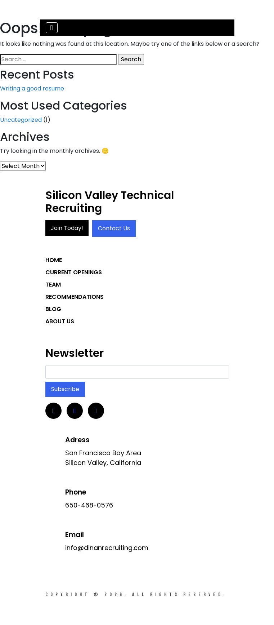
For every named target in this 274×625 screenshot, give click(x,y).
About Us (59, 321)
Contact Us (114, 228)
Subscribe (65, 389)
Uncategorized (21, 120)
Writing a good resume (32, 88)
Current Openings (73, 272)
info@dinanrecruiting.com (106, 547)
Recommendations (74, 297)
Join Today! (67, 228)
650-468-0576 (89, 505)
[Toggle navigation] (52, 27)
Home (53, 260)
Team (53, 284)
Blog (53, 309)
